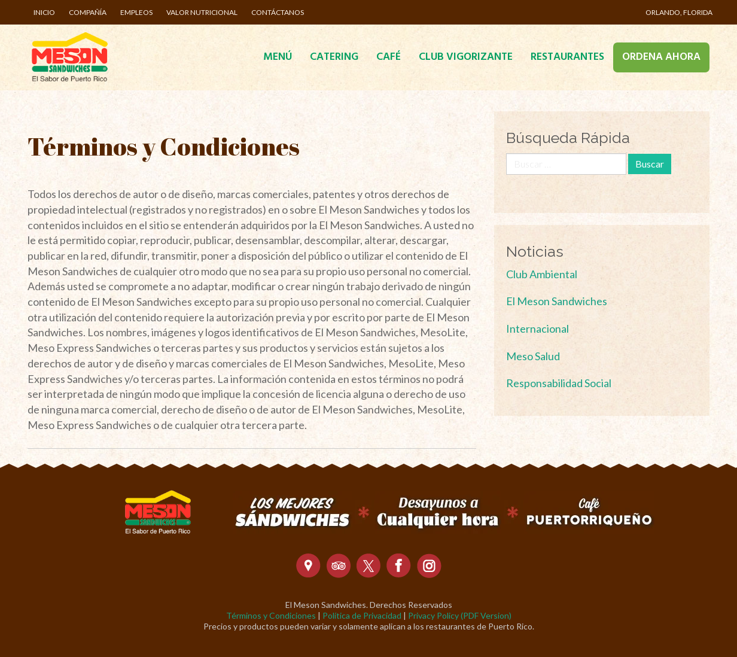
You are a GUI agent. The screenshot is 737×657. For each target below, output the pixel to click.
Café (388, 57)
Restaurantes (567, 57)
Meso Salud (533, 356)
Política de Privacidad (361, 615)
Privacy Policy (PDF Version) (459, 615)
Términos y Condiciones (271, 615)
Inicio (44, 12)
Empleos (136, 12)
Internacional (537, 328)
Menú (277, 57)
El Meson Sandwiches (556, 301)
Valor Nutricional (201, 12)
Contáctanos (277, 12)
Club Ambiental (541, 274)
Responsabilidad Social (558, 383)
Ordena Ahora (661, 57)
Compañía (87, 12)
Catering (334, 57)
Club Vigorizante (466, 57)
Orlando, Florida (678, 12)
